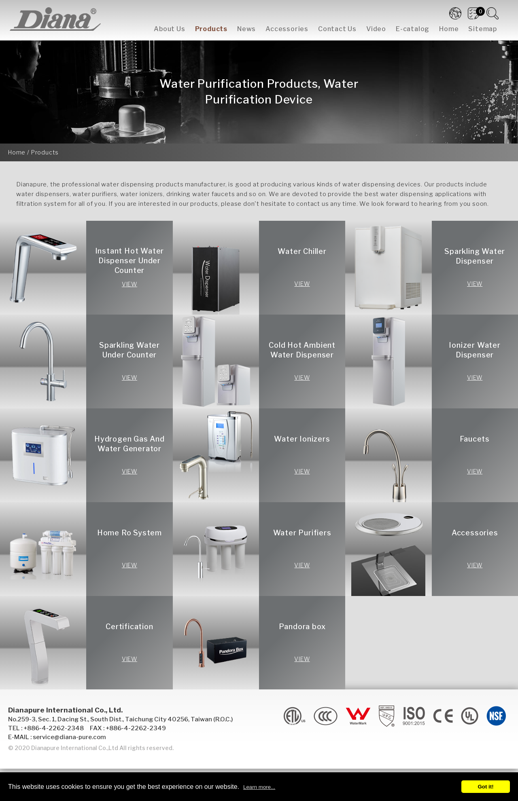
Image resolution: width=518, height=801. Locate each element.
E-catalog (412, 29)
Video (376, 29)
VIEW (129, 284)
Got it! (485, 787)
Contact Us (337, 29)
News (246, 29)
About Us (169, 29)
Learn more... (259, 787)
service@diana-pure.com (69, 737)
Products (211, 29)
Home (449, 29)
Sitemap (482, 29)
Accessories (286, 29)
